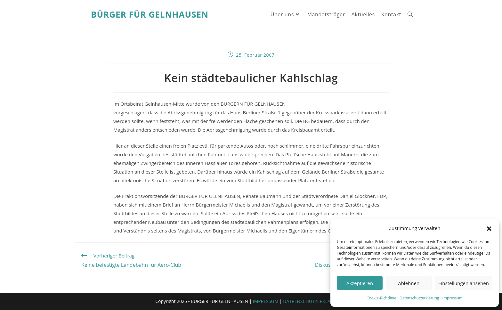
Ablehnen (408, 283)
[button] (489, 228)
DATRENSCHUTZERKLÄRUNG (313, 301)
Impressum (452, 298)
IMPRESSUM (266, 301)
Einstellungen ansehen (463, 283)
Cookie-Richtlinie (381, 298)
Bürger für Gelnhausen (149, 14)
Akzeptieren (359, 283)
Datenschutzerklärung (419, 298)
